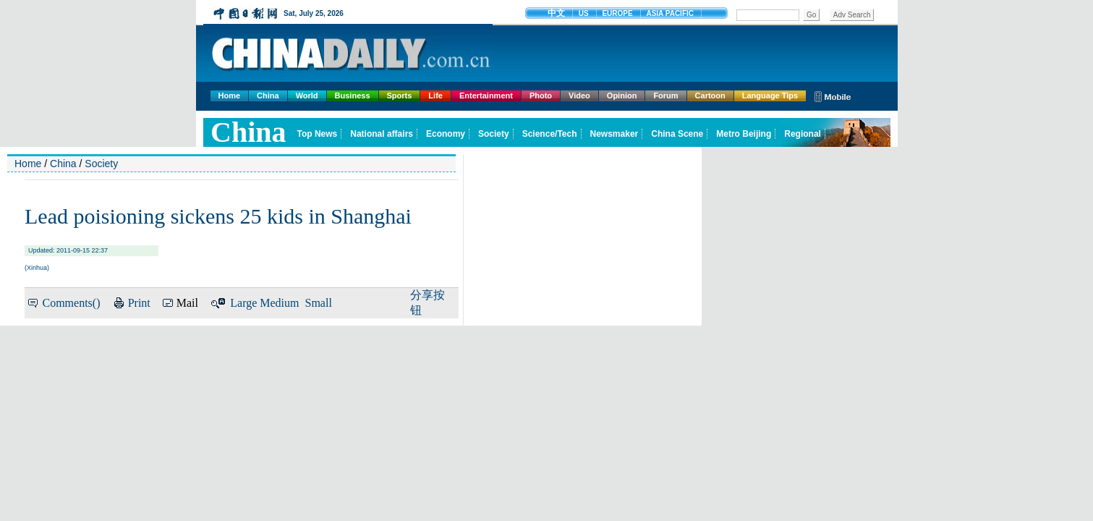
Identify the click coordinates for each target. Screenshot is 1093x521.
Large (243, 303)
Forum (665, 95)
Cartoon (710, 95)
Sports (399, 95)
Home (229, 95)
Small (318, 303)
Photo (541, 95)
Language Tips (770, 95)
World (307, 95)
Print (139, 303)
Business (352, 95)
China (268, 95)
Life (435, 95)
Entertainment (486, 95)
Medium (279, 303)
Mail (187, 303)
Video (579, 95)
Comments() (71, 303)
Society (101, 163)
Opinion (622, 95)
